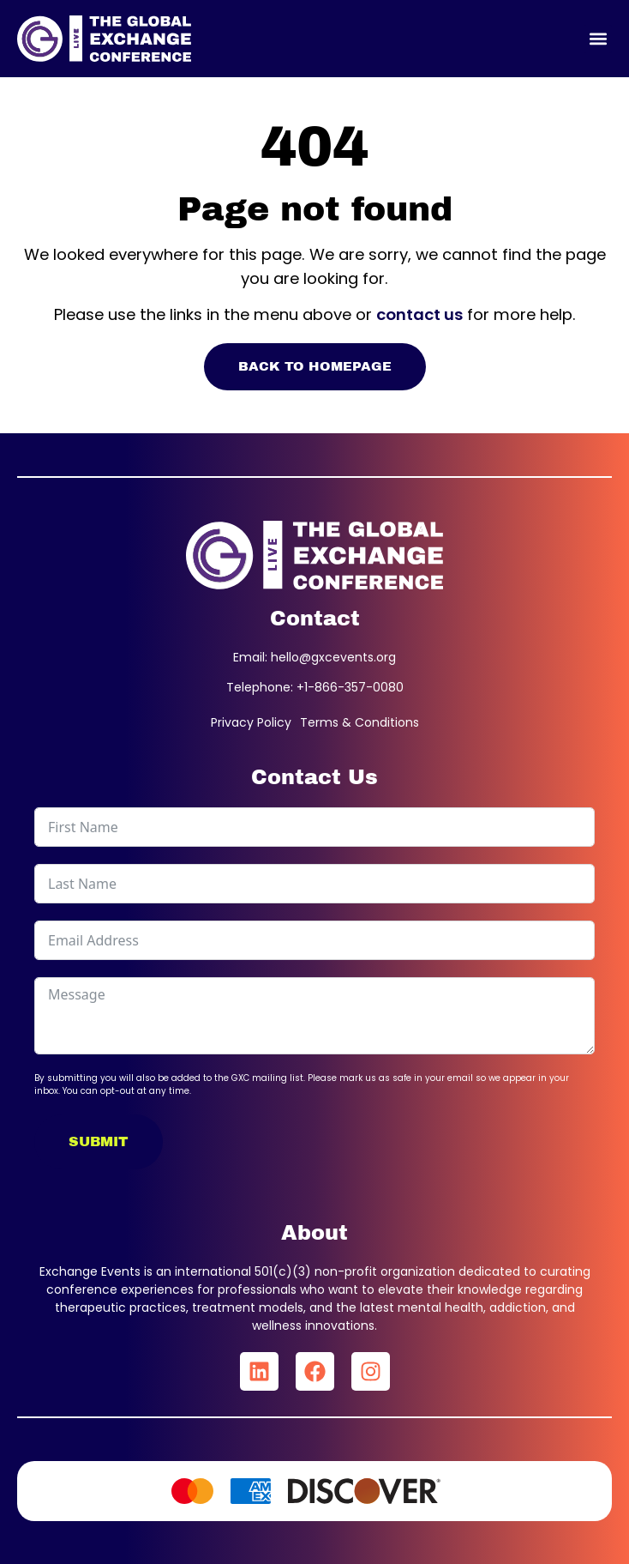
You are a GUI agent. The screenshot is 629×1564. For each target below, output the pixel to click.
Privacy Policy (251, 722)
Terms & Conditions (359, 722)
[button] (598, 39)
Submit (99, 1141)
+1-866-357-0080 (350, 687)
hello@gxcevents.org (333, 657)
